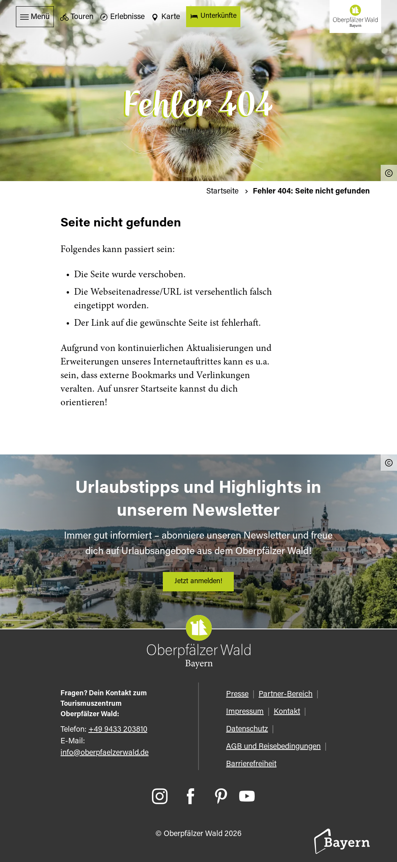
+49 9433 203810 (117, 730)
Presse (237, 694)
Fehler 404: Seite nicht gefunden (311, 191)
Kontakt (287, 712)
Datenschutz (247, 729)
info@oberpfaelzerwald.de (104, 753)
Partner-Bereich (285, 694)
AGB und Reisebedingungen (273, 747)
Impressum (245, 712)
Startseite (223, 191)
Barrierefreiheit (251, 764)
